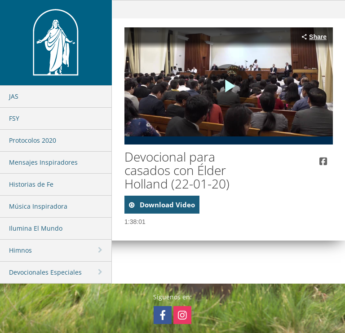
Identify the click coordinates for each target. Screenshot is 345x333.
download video (166, 204)
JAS (13, 96)
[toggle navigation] (101, 250)
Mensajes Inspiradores (43, 162)
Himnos (20, 250)
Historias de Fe (31, 184)
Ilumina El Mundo (35, 228)
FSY (14, 118)
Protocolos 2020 (32, 140)
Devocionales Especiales (45, 272)
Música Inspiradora (38, 206)
